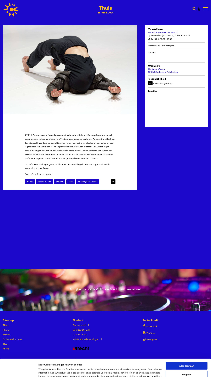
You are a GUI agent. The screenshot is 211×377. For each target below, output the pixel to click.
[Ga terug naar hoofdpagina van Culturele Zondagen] (10, 10)
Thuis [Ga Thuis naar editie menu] (5, 325)
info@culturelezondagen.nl (87, 339)
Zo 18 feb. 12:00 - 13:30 (160, 39)
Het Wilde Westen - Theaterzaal (163, 32)
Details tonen (45, 371)
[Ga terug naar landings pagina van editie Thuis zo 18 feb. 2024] (106, 8)
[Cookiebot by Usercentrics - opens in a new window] (19, 371)
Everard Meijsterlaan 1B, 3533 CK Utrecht (169, 35)
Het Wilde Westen (156, 69)
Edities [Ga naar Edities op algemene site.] (6, 334)
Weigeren (186, 358)
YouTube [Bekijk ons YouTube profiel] (148, 333)
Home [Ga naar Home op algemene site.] (6, 329)
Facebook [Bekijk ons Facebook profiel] (149, 326)
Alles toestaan (186, 349)
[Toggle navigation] (206, 9)
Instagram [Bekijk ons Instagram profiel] (149, 339)
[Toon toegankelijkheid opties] (198, 8)
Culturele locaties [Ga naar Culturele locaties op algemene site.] (12, 339)
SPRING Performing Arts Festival (163, 72)
